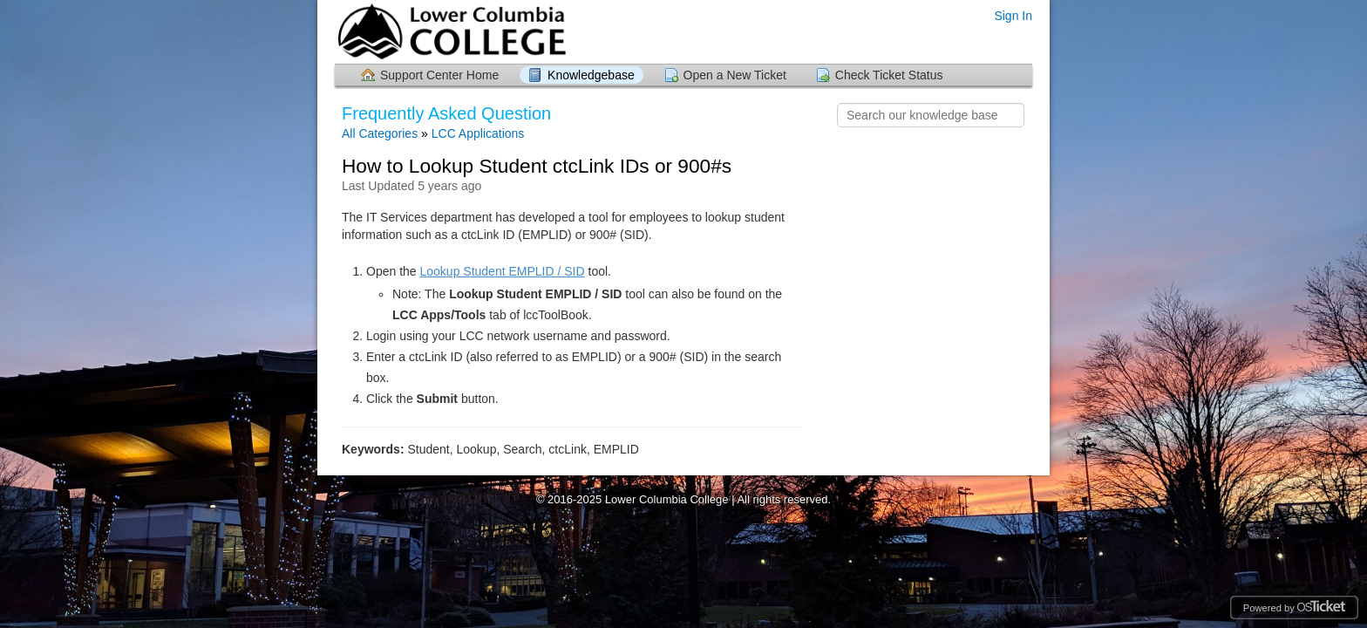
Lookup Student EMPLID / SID (502, 271)
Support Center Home (439, 75)
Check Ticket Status (889, 75)
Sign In (1013, 16)
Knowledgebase (591, 75)
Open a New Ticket (735, 75)
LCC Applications (478, 133)
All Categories (380, 133)
